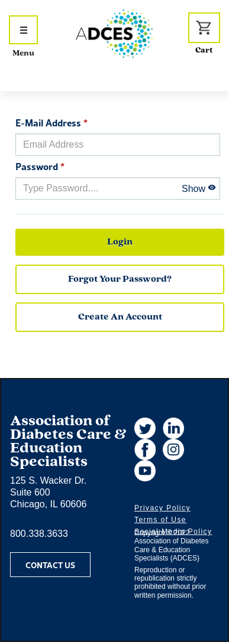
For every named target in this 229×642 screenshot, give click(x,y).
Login (120, 242)
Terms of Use (160, 520)
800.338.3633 (39, 534)
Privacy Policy (162, 508)
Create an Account (120, 317)
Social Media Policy (173, 531)
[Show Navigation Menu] (23, 29)
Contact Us (50, 565)
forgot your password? (120, 279)
